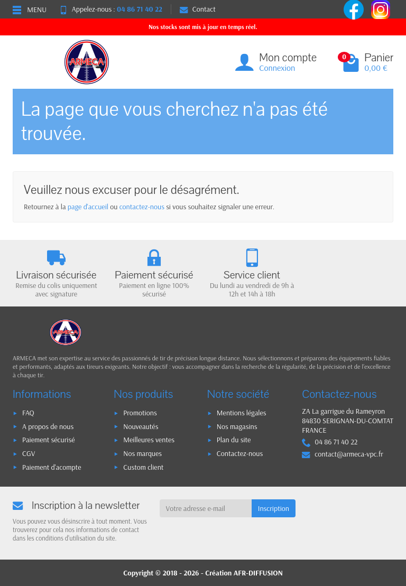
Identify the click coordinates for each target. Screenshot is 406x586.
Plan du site (234, 439)
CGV (28, 453)
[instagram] (380, 8)
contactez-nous (141, 206)
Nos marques (142, 453)
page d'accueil (88, 206)
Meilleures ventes (148, 439)
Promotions (139, 412)
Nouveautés (140, 426)
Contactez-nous (240, 453)
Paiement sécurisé (48, 439)
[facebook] (354, 8)
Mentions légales (241, 412)
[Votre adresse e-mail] (206, 508)
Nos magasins (237, 426)
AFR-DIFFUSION (258, 573)
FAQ (28, 412)
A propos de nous (47, 426)
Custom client (143, 467)
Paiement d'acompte (51, 467)
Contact (198, 9)
